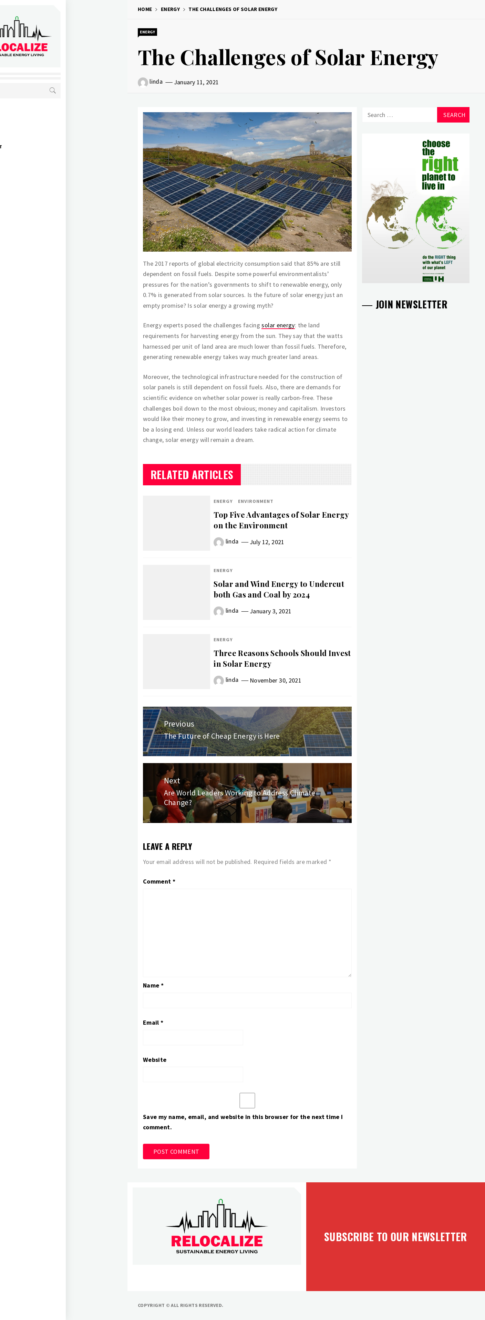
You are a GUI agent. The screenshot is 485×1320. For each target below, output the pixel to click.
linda (156, 81)
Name (153, 985)
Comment (159, 881)
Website (155, 1060)
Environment (47, 147)
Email (153, 1022)
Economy (42, 131)
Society (41, 162)
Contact (41, 207)
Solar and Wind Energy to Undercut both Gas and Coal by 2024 (279, 589)
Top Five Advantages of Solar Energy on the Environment (281, 519)
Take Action (46, 192)
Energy (40, 116)
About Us (42, 177)
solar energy (278, 325)
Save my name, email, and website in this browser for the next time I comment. (243, 1122)
